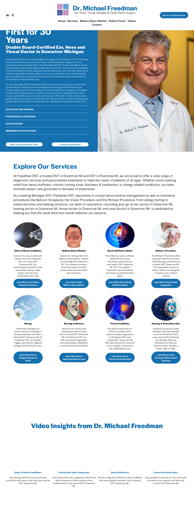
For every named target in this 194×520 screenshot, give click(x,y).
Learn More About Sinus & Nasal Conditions (28, 283)
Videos (132, 21)
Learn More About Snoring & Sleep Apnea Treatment (166, 357)
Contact (97, 24)
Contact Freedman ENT (70, 144)
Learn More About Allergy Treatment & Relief (28, 357)
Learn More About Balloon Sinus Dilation (74, 283)
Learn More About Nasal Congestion (166, 283)
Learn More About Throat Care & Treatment (120, 357)
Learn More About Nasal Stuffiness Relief (120, 283)
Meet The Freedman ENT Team (24, 144)
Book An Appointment (174, 15)
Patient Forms (117, 21)
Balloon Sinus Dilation (93, 21)
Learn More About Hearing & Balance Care (74, 357)
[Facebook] (13, 15)
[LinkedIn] (7, 15)
